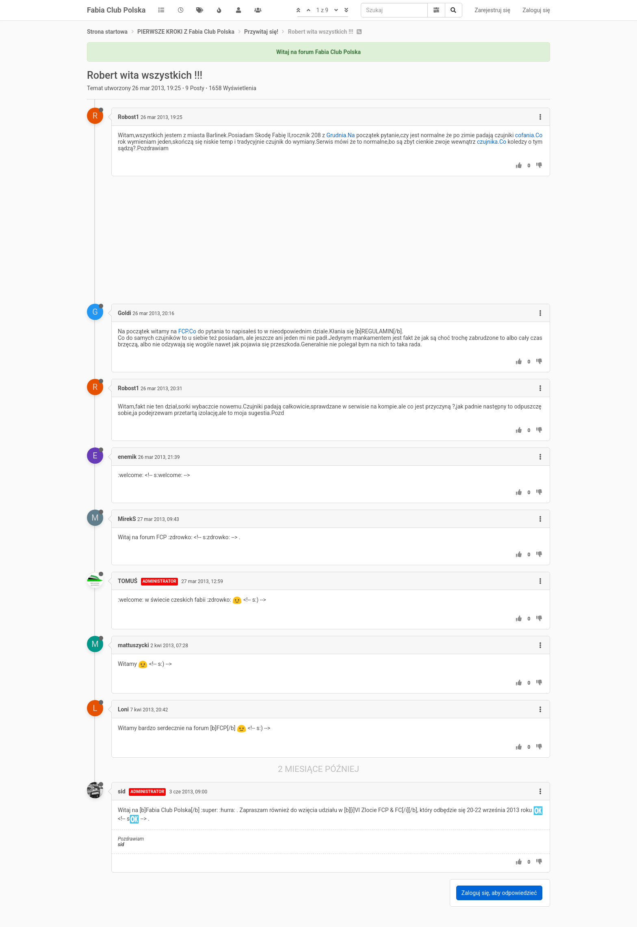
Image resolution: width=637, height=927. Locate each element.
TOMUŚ (127, 581)
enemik (127, 457)
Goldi (124, 313)
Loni (123, 709)
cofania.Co (528, 135)
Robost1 (128, 117)
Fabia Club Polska (116, 10)
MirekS (127, 519)
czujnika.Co (491, 141)
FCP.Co (187, 331)
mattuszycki (133, 645)
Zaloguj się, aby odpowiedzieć (499, 893)
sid (122, 791)
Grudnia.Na (341, 135)
